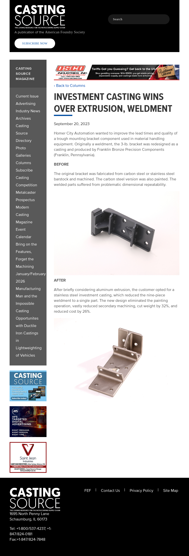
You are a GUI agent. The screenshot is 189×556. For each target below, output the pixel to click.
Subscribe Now (34, 43)
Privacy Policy (141, 490)
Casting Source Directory (24, 133)
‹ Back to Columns (69, 85)
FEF (87, 490)
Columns (23, 162)
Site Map (170, 490)
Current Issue (27, 96)
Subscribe (24, 170)
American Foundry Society (65, 32)
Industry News (28, 111)
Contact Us (110, 490)
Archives (23, 118)
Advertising (25, 103)
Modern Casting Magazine (24, 215)
